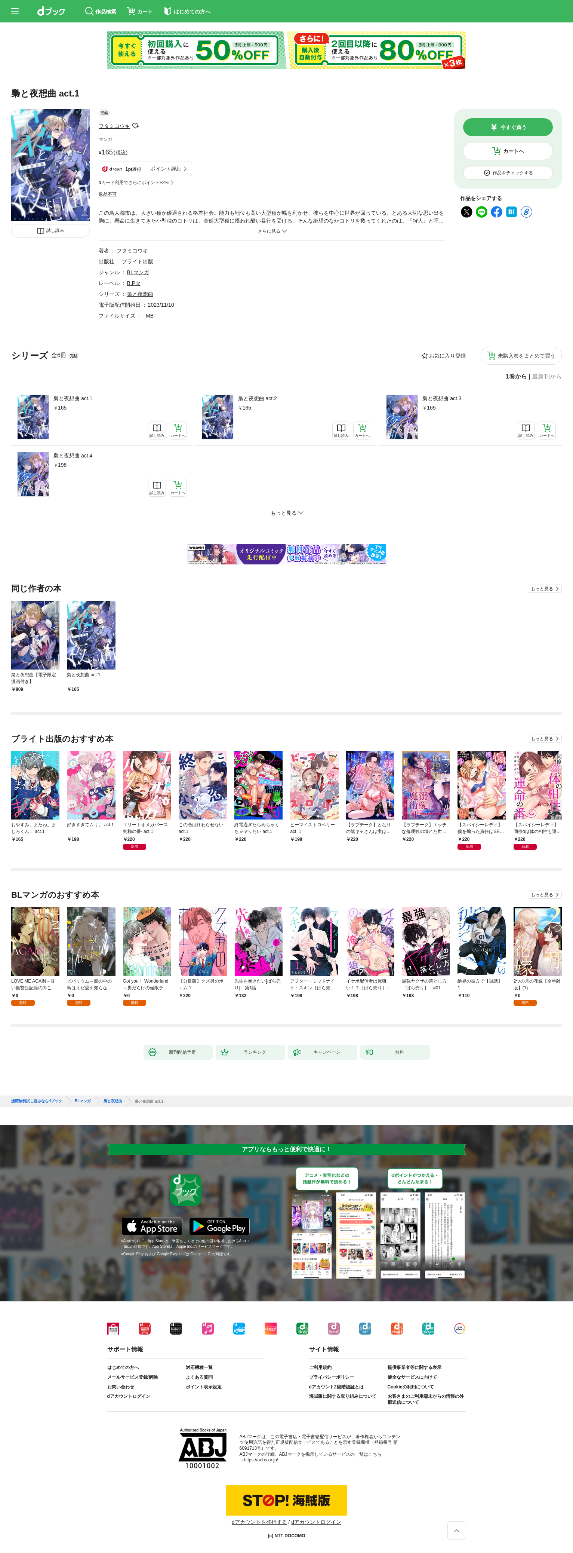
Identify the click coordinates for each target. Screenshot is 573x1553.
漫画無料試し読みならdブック (36, 1101)
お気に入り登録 (447, 356)
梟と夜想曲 (140, 294)
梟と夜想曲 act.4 (72, 456)
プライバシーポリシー (331, 1377)
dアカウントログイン (128, 1396)
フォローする (135, 126)
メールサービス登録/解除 (132, 1377)
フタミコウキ (114, 126)
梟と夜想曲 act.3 (441, 398)
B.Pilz (134, 283)
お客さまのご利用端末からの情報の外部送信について (426, 1399)
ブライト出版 (137, 261)
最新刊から (547, 377)
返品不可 (108, 194)
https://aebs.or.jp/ (261, 1459)
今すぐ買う (513, 127)
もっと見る (542, 588)
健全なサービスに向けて (412, 1377)
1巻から (516, 377)
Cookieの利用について (411, 1387)
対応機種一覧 (199, 1367)
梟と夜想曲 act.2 (257, 398)
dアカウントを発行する (259, 1522)
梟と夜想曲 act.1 (72, 398)
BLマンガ (138, 272)
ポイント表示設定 (204, 1387)
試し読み (55, 230)
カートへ (513, 151)
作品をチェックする (513, 172)
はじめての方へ (123, 1367)
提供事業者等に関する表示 (414, 1367)
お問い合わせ (120, 1387)
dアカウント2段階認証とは (336, 1387)
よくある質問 (199, 1377)
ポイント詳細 (166, 169)
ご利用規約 (320, 1367)
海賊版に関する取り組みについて (342, 1396)
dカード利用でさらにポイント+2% (134, 182)
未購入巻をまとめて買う (526, 356)
